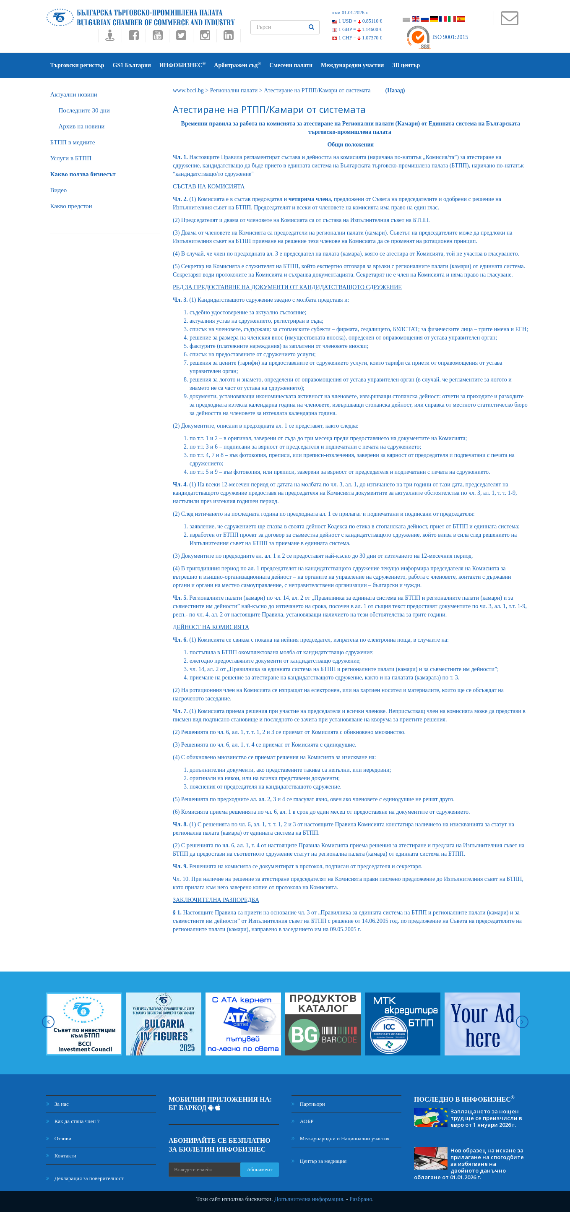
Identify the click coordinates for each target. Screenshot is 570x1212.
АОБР (303, 1121)
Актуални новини (73, 94)
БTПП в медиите (72, 142)
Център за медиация (319, 1161)
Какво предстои (71, 206)
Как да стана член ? (73, 1121)
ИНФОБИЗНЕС (182, 64)
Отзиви (59, 1138)
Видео (58, 190)
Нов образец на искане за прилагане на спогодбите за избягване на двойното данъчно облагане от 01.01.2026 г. (469, 1164)
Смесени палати (290, 65)
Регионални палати (234, 90)
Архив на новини (82, 126)
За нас (57, 1104)
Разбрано (360, 1199)
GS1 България (132, 65)
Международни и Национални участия (341, 1138)
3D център (406, 65)
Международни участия (352, 65)
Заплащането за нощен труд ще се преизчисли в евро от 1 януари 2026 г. (486, 1118)
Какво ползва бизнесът (83, 174)
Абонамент (259, 1169)
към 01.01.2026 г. (350, 13)
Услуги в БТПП (70, 158)
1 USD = (357, 21)
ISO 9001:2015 (437, 37)
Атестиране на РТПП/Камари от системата (317, 90)
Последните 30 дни (84, 110)
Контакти (61, 1155)
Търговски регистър (77, 65)
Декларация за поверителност (85, 1178)
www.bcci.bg (188, 90)
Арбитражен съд (237, 64)
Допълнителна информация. (309, 1199)
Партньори (308, 1104)
